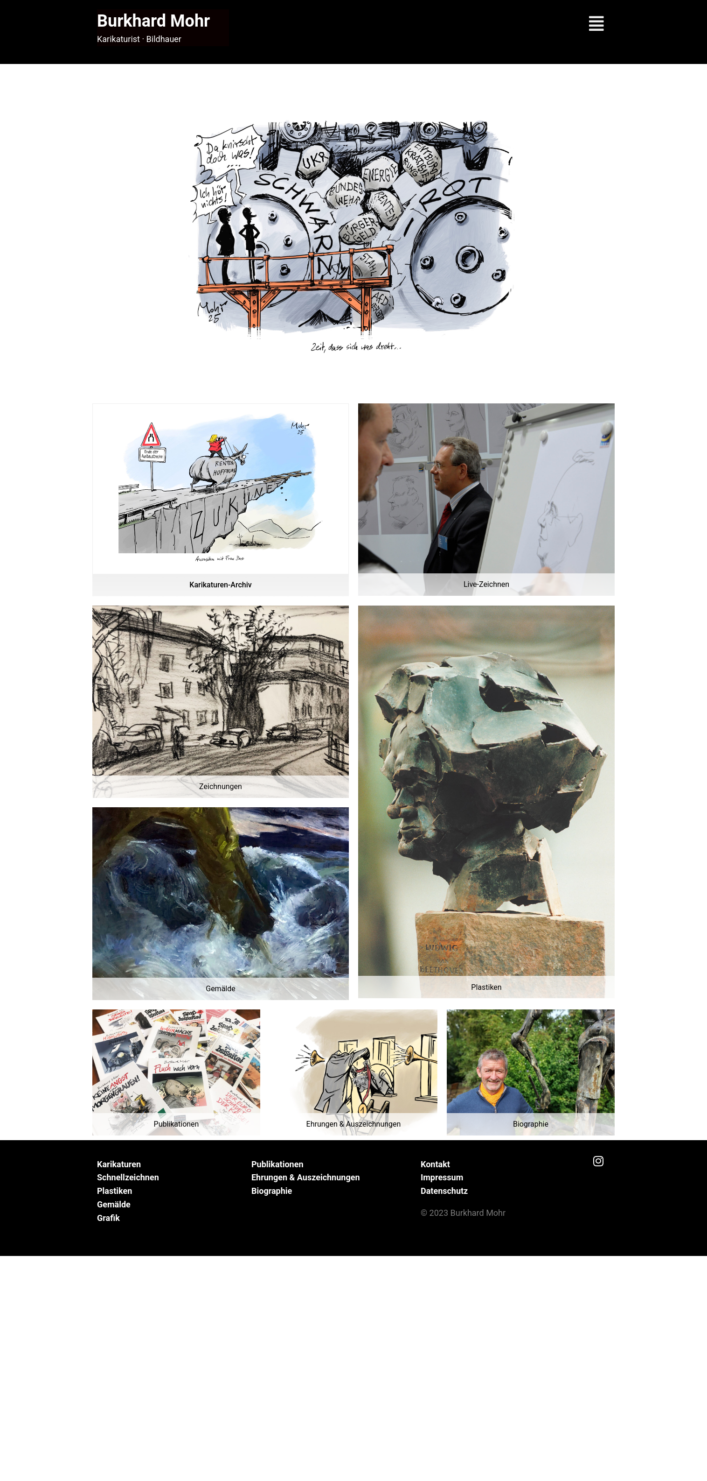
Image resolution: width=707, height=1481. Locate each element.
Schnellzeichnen (128, 1177)
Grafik (108, 1218)
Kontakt (435, 1164)
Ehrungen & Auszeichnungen (305, 1177)
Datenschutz (444, 1191)
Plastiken (114, 1191)
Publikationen (277, 1164)
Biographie (271, 1191)
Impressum (442, 1177)
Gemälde (114, 1204)
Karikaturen (119, 1164)
